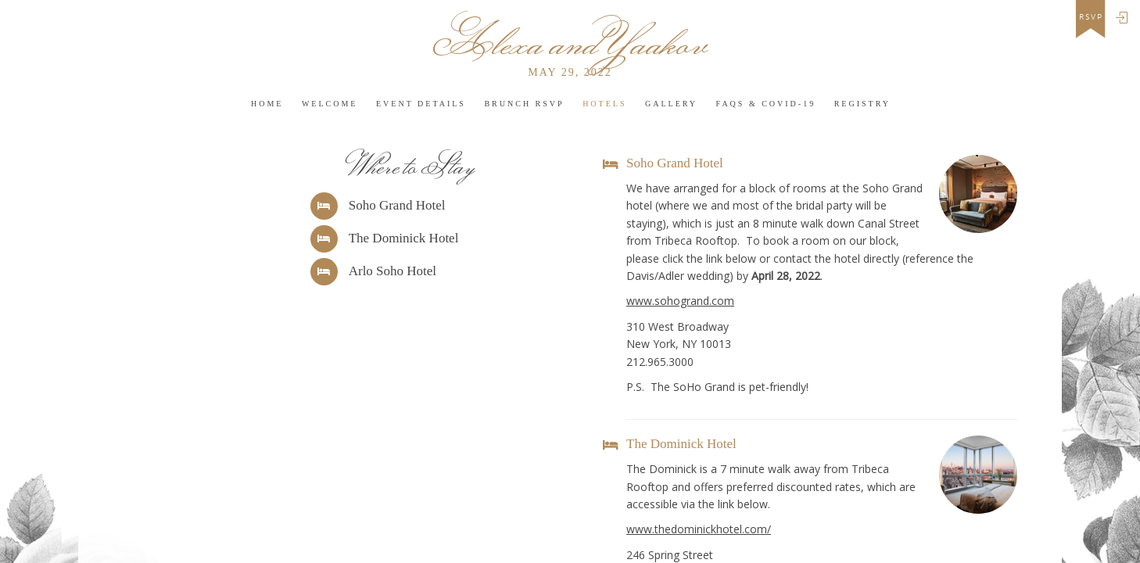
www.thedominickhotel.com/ (698, 529)
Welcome (330, 103)
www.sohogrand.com (680, 300)
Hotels (604, 103)
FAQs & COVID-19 (766, 103)
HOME (267, 103)
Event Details (421, 103)
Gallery (671, 103)
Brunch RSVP (524, 103)
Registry (862, 103)
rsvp (1091, 17)
